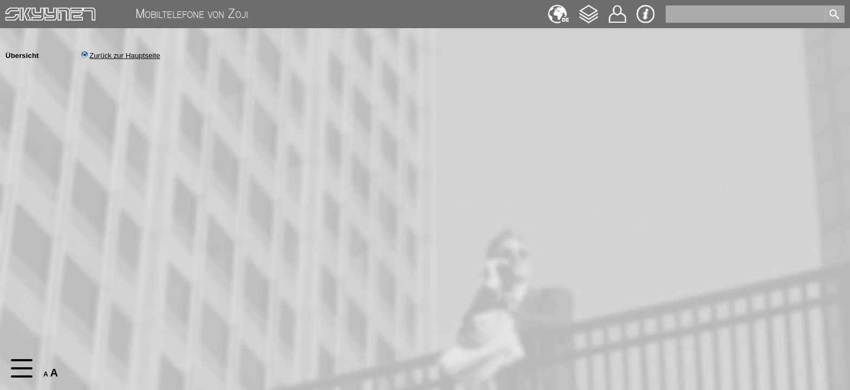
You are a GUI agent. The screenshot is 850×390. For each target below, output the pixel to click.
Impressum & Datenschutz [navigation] (645, 14)
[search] (744, 14)
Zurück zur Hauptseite (120, 55)
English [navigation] (558, 9)
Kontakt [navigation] (617, 9)
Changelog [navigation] (588, 9)
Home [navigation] (15, 12)
